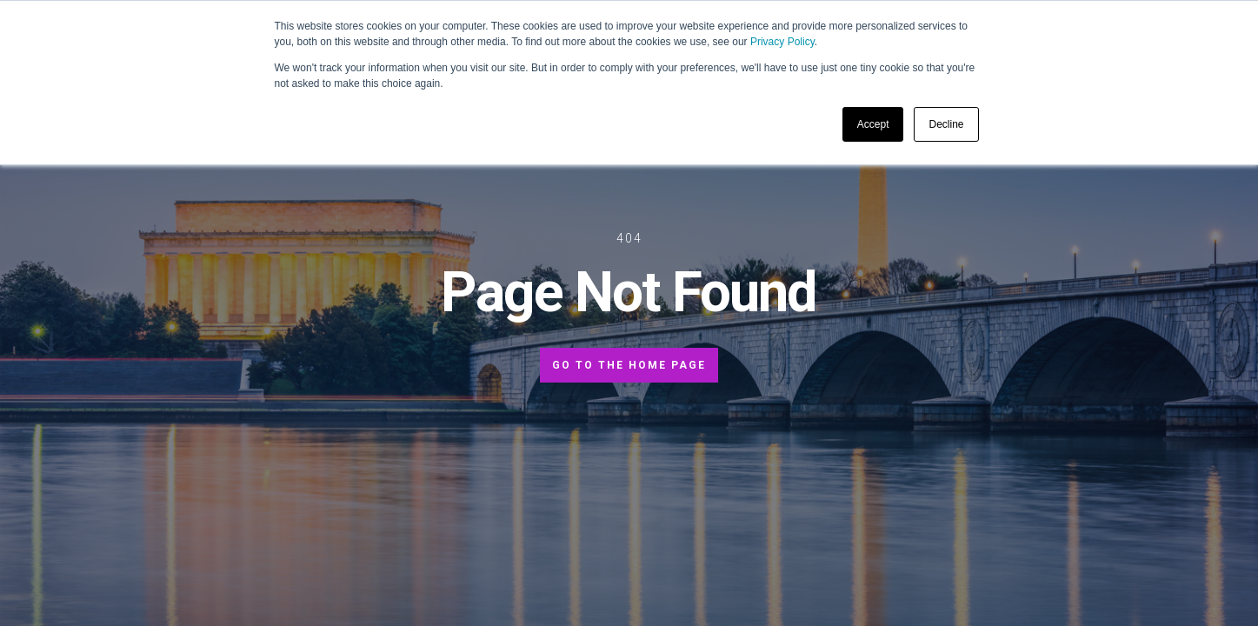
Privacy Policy (782, 42)
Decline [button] (946, 124)
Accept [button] (873, 124)
